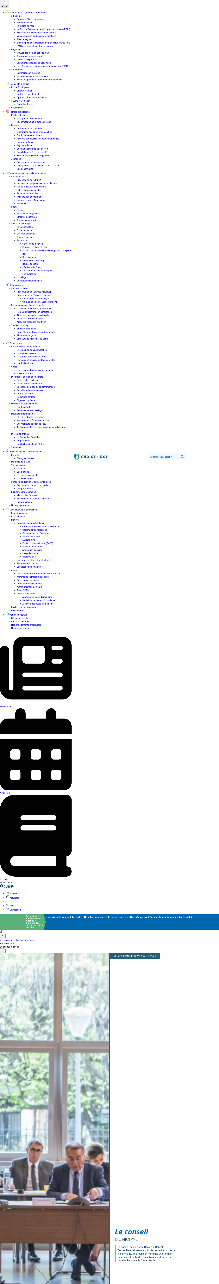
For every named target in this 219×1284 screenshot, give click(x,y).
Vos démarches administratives (32, 76)
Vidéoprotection (24, 90)
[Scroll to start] (3, 936)
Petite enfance (18, 115)
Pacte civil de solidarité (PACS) (37, 543)
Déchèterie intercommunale (30, 390)
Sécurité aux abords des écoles (32, 148)
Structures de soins (26, 328)
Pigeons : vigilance (26, 400)
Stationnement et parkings (29, 410)
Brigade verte (17, 107)
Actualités (12, 897)
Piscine (20, 210)
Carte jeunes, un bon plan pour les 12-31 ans (38, 165)
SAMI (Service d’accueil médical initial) (36, 332)
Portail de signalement (28, 94)
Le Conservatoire (25, 227)
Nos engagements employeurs (26, 625)
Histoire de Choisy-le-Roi (34, 247)
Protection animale (20, 434)
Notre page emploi (20, 505)
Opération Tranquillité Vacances (32, 97)
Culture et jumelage (20, 223)
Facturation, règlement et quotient (33, 155)
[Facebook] (2, 887)
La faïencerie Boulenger (34, 260)
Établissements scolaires (29, 135)
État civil (15, 519)
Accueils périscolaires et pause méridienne (38, 138)
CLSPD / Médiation (20, 100)
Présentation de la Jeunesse (31, 162)
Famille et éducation (18, 112)
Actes (14, 570)
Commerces (17, 69)
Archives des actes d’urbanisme (38, 603)
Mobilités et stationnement (24, 403)
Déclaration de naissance (34, 530)
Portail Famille (18, 516)
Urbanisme (16, 16)
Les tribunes (23, 471)
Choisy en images (25, 458)
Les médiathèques (26, 233)
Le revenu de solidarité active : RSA (34, 308)
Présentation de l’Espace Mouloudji (34, 291)
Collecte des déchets (27, 380)
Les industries (29, 274)
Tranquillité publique (17, 84)
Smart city (16, 447)
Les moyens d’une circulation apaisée (35, 370)
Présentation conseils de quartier (33, 485)
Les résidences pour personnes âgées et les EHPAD (43, 66)
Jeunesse (16, 159)
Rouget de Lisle (30, 264)
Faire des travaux (25, 22)
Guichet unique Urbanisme (23, 607)
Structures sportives (27, 217)
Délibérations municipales (29, 583)
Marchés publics (19, 513)
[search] (164, 457)
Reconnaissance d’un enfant (36, 533)
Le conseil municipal (27, 475)
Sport (13, 207)
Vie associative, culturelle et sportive (26, 173)
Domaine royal (29, 257)
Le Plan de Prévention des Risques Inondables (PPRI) (43, 29)
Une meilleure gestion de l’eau (31, 423)
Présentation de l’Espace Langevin (34, 295)
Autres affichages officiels (29, 587)
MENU (4, 3)
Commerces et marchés (28, 73)
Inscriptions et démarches (29, 118)
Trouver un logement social (30, 56)
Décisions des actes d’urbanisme (38, 600)
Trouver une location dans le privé (33, 52)
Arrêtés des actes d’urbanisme (37, 597)
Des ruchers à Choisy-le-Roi (30, 444)
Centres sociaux (19, 288)
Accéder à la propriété (27, 59)
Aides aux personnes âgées (30, 318)
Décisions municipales (28, 580)
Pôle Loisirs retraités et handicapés (34, 312)
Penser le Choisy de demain (30, 19)
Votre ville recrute (16, 614)
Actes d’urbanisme (26, 593)
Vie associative (18, 176)
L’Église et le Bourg (31, 267)
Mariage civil (28, 540)
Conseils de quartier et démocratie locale (31, 482)
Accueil (11, 893)
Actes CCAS (23, 590)
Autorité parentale (31, 536)
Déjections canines (26, 397)
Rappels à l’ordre (25, 104)
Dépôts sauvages (25, 393)
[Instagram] (9, 887)
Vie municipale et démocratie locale (25, 451)
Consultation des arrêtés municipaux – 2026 (38, 573)
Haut (10, 905)
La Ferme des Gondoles (28, 437)
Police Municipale (20, 87)
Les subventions (25, 478)
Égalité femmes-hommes (23, 492)
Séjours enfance (25, 145)
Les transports (24, 407)
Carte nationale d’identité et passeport (41, 526)
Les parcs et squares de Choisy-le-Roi (36, 360)
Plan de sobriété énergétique (31, 417)
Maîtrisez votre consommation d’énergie (36, 32)
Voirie (14, 366)
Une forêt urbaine (25, 363)
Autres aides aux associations (31, 186)
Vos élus (21, 468)
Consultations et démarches (21, 509)
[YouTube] (12, 887)
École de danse (24, 230)
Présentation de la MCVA (29, 180)
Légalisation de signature (29, 566)
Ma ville (15, 455)
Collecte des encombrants (29, 383)
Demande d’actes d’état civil (30, 523)
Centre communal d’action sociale (27, 305)
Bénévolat (22, 203)
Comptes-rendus (25, 488)
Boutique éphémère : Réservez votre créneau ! (39, 79)
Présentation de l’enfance (29, 128)
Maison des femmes (27, 495)
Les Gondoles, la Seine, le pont (37, 270)
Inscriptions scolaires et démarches (34, 132)
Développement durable (23, 413)
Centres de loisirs (25, 142)
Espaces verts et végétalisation (26, 346)
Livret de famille (30, 553)
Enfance (15, 125)
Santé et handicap (19, 325)
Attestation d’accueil (32, 550)
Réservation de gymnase (29, 213)
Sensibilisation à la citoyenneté (32, 152)
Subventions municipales (29, 190)
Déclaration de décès (32, 546)
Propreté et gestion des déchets (27, 376)
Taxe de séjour (24, 39)
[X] (5, 887)
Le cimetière (17, 610)
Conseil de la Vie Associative (31, 200)
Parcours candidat (20, 621)
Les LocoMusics (25, 169)
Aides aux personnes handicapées (33, 315)
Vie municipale (18, 465)
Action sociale (14, 285)
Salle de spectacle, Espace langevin (39, 302)
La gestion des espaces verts (31, 356)
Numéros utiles (24, 502)
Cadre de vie (14, 343)
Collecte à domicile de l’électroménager (36, 387)
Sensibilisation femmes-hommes (33, 420)
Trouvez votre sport (26, 220)
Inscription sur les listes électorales (34, 560)
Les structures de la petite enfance (34, 122)
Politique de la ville (20, 461)
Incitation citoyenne (26, 353)
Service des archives (32, 243)
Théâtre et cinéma (25, 237)
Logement (16, 49)
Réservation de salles (27, 193)
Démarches (13, 910)
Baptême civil (29, 556)
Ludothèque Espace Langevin (36, 298)
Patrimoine (22, 240)
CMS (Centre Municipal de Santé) (33, 338)
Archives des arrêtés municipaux (33, 577)
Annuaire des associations (30, 196)
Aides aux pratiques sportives (31, 322)
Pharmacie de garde (26, 335)
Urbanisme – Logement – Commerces (26, 12)
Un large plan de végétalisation (32, 350)
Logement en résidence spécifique (34, 63)
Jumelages (22, 277)
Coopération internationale (29, 280)
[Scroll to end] (3, 951)
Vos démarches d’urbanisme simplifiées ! (37, 36)
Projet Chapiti (23, 440)
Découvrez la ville (20, 618)
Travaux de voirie (25, 373)
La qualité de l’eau (25, 26)
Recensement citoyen (27, 563)
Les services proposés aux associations (37, 183)
